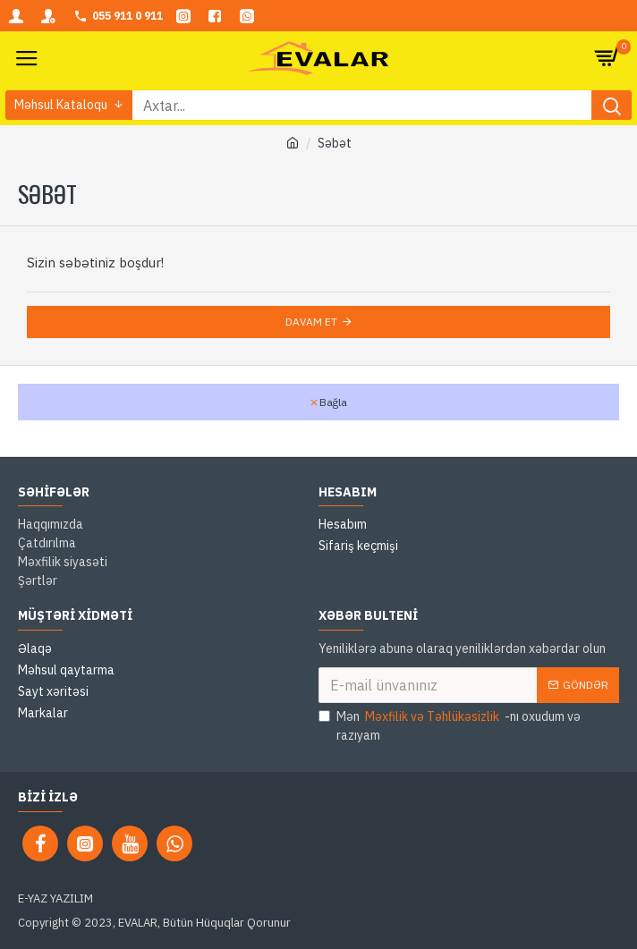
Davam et (311, 321)
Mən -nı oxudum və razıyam (449, 725)
